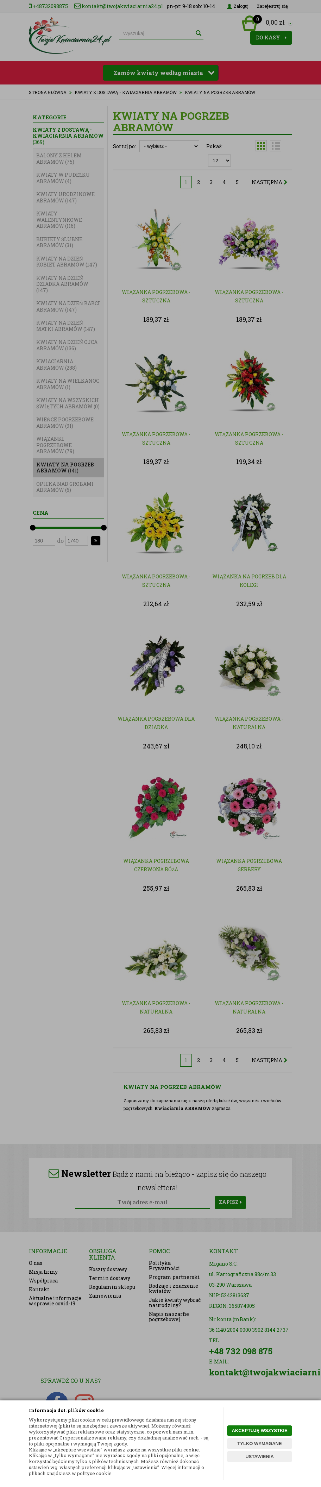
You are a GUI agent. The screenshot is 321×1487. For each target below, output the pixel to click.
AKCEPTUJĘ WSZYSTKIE (259, 1430)
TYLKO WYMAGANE (259, 1443)
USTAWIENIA (259, 1456)
